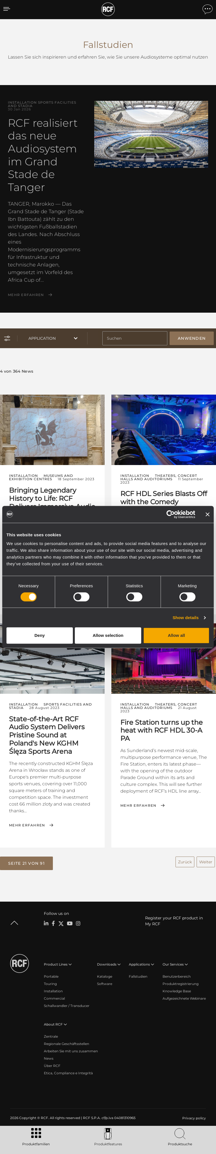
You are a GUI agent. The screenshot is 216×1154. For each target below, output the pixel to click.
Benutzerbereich (177, 976)
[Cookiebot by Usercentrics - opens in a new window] (170, 514)
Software (104, 984)
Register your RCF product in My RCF (174, 920)
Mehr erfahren (26, 295)
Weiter (205, 861)
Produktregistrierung (181, 984)
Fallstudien (138, 976)
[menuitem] (193, 1118)
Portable (51, 976)
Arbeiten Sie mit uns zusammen (71, 1051)
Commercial (54, 998)
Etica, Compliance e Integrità (68, 1073)
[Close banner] (208, 514)
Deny (39, 635)
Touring (50, 984)
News (48, 1058)
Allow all (176, 635)
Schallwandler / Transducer (66, 1006)
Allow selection (108, 635)
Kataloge (104, 976)
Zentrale (51, 1036)
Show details (186, 617)
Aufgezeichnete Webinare (184, 998)
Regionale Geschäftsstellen (66, 1044)
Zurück (185, 861)
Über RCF (52, 1066)
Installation (53, 991)
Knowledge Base (177, 991)
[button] (26, 863)
